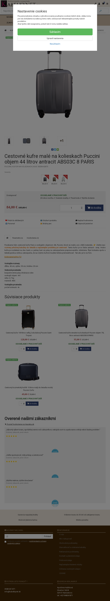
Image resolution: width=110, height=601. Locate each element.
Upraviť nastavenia (55, 38)
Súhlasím (55, 32)
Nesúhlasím (55, 44)
